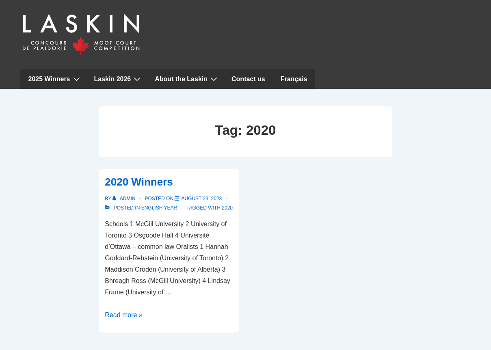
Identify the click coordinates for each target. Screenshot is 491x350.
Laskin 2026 (118, 78)
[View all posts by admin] (124, 198)
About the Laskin (187, 78)
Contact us (248, 79)
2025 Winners (55, 78)
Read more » (124, 314)
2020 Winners (139, 182)
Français (294, 79)
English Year (159, 208)
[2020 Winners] (201, 198)
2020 (227, 208)
